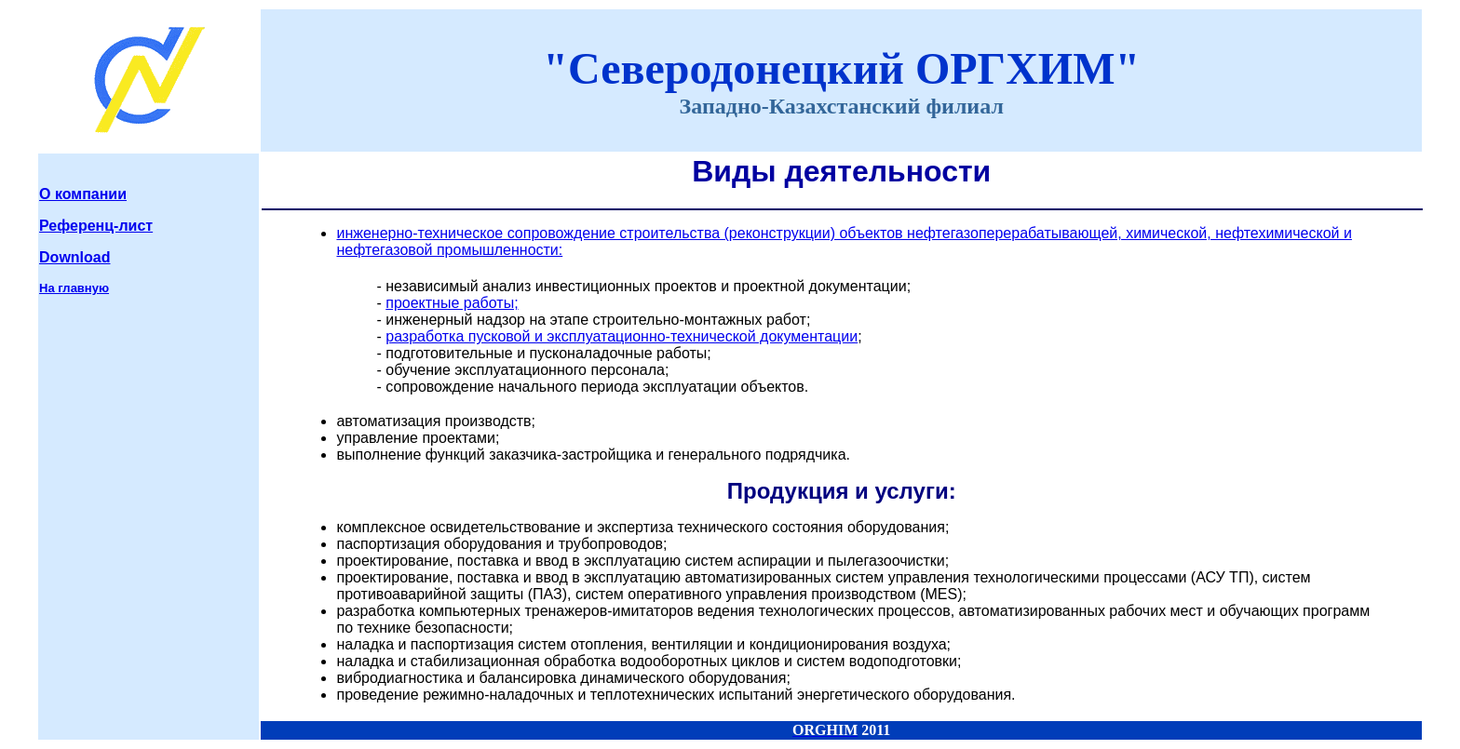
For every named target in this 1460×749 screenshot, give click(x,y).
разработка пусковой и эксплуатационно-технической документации (621, 336)
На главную (74, 288)
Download (74, 257)
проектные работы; (451, 303)
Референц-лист (96, 226)
